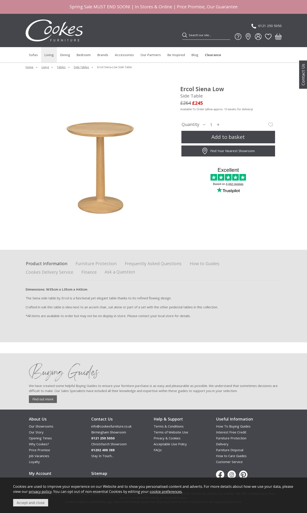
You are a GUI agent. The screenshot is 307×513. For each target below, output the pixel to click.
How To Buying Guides (233, 426)
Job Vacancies (39, 456)
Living (49, 55)
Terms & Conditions (169, 426)
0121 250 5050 (266, 25)
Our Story (36, 432)
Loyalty (34, 462)
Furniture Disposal (229, 450)
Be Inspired (176, 55)
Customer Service (229, 462)
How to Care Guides (231, 456)
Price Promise (39, 450)
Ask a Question (120, 272)
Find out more (42, 399)
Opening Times (40, 438)
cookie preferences (166, 491)
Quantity (190, 124)
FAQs (158, 450)
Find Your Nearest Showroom (228, 151)
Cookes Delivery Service (49, 272)
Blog (194, 55)
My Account (40, 473)
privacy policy (40, 491)
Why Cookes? (39, 444)
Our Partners (150, 55)
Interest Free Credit (231, 432)
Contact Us (303, 74)
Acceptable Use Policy (170, 444)
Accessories (124, 55)
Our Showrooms (41, 426)
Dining (65, 55)
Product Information (46, 263)
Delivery (222, 444)
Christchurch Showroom (109, 444)
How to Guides (204, 263)
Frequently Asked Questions (153, 263)
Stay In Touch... (102, 456)
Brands (102, 55)
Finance (89, 272)
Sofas (33, 55)
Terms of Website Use (171, 432)
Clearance (213, 55)
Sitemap (99, 473)
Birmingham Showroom (108, 432)
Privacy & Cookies (167, 438)
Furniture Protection (96, 263)
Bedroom (84, 55)
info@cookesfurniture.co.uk (111, 426)
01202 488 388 (103, 450)
